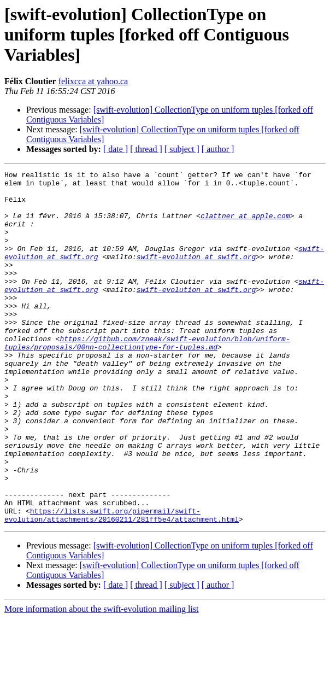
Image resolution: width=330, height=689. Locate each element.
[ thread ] (146, 149)
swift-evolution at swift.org (196, 274)
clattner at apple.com (245, 225)
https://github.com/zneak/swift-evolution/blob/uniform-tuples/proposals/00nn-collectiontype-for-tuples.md (147, 378)
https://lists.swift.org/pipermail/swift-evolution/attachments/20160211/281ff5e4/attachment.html (121, 584)
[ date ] (115, 149)
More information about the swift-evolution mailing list (101, 679)
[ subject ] (181, 149)
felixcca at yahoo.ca (93, 81)
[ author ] (218, 149)
